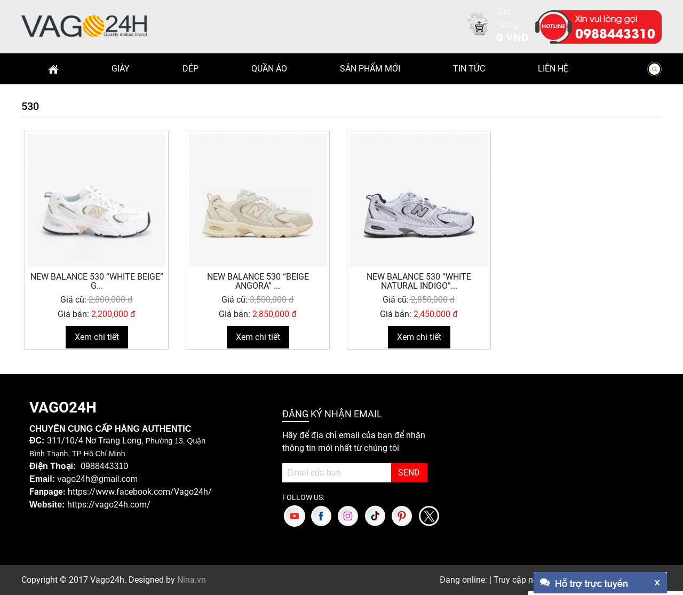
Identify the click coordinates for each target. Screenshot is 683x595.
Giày (121, 69)
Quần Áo (269, 69)
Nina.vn (191, 580)
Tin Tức (469, 69)
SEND (409, 472)
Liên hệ (553, 69)
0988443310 (615, 32)
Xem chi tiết (97, 337)
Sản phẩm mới (370, 69)
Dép (190, 69)
